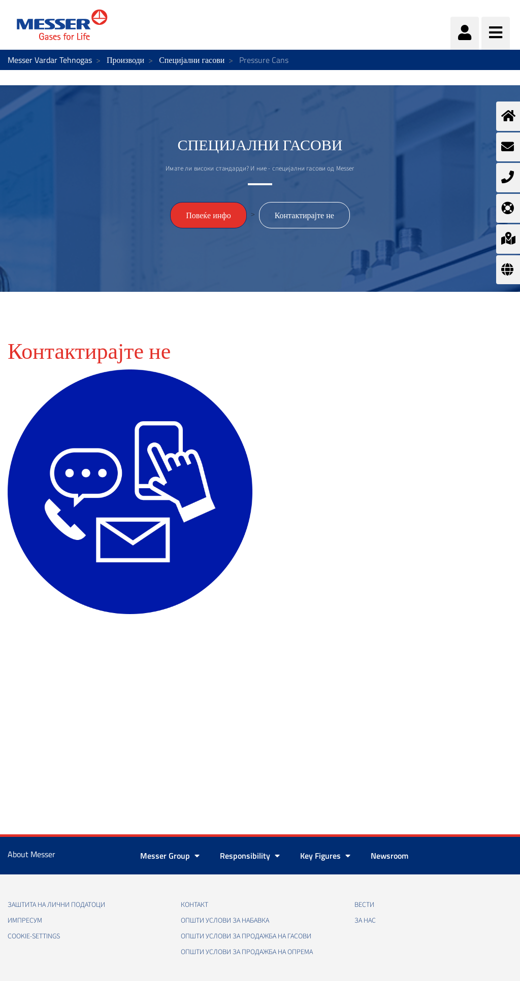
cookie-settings (34, 936)
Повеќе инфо (208, 215)
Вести (364, 905)
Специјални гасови (191, 60)
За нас (365, 921)
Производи (125, 60)
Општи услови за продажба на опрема (247, 952)
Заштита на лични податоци (56, 905)
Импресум (25, 921)
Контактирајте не (304, 215)
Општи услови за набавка (225, 921)
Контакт (194, 905)
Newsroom (389, 856)
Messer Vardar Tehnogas (50, 60)
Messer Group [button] (170, 856)
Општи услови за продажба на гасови (246, 936)
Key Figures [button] (325, 856)
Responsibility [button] (250, 856)
